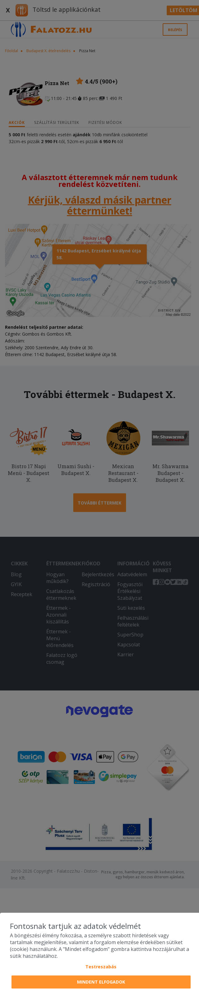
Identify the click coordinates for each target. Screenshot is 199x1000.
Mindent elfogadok (101, 982)
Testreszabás (100, 967)
